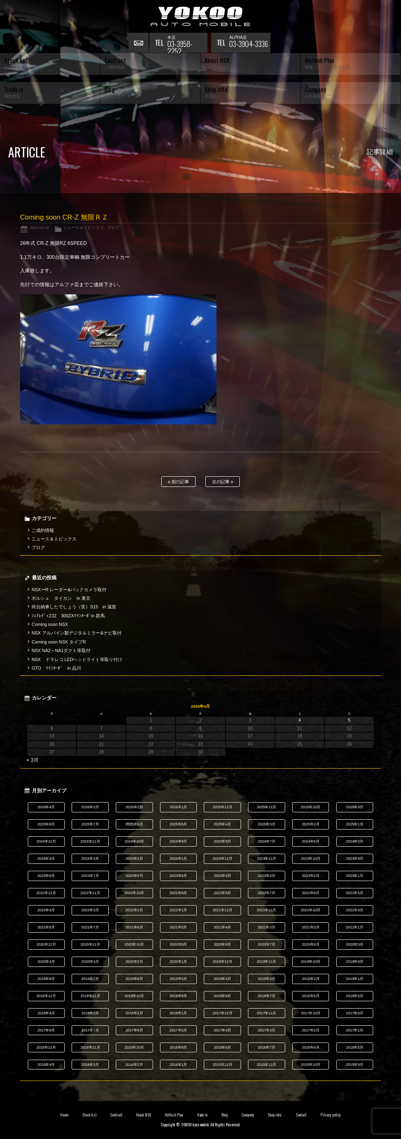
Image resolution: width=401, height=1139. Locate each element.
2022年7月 (266, 893)
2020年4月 (46, 962)
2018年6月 (311, 996)
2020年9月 (178, 944)
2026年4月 (46, 807)
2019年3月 (266, 979)
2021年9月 (354, 910)
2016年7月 (266, 1047)
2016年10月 (134, 1047)
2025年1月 (354, 824)
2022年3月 (90, 910)
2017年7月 (90, 1030)
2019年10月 (310, 962)
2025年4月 (222, 824)
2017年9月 (354, 1013)
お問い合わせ (138, 43)
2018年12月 (46, 996)
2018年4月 (46, 1013)
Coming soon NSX (50, 624)
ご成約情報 (43, 530)
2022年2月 (134, 910)
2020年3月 (90, 962)
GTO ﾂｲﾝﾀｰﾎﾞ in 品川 (56, 668)
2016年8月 (222, 1047)
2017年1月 (354, 1030)
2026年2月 (134, 807)
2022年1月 (178, 910)
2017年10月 (310, 1013)
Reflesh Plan (174, 1115)
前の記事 (178, 481)
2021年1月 (354, 927)
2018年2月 (134, 1013)
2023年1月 (354, 876)
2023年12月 (222, 858)
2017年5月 (178, 1030)
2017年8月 (46, 1030)
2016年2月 (134, 1065)
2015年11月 (266, 1065)
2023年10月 (310, 858)
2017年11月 (266, 1013)
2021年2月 (311, 927)
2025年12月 (222, 807)
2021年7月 (90, 927)
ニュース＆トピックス (83, 227)
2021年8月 (46, 927)
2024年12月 (46, 841)
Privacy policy (330, 1115)
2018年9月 (178, 996)
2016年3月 (90, 1065)
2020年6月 (311, 944)
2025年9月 (354, 807)
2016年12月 (46, 1047)
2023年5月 (178, 876)
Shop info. (275, 1115)
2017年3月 (266, 1030)
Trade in (202, 1115)
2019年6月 (134, 979)
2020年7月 (266, 944)
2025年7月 (90, 824)
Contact (301, 1115)
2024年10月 (134, 841)
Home (64, 1115)
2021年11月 (266, 910)
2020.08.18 (39, 227)
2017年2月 (311, 1030)
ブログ (113, 227)
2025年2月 (311, 824)
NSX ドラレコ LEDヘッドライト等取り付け (77, 659)
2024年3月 (90, 858)
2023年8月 (46, 876)
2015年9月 (354, 1065)
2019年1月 (354, 979)
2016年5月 (354, 1047)
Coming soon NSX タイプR (59, 641)
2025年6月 (134, 824)
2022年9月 (178, 893)
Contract (116, 1115)
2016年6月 (311, 1047)
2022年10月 (134, 893)
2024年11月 (90, 841)
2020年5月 (354, 944)
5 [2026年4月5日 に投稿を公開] (349, 719)
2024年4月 (46, 858)
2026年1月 (178, 807)
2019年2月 (311, 979)
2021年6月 (134, 927)
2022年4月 (46, 910)
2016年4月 (46, 1065)
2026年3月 (90, 807)
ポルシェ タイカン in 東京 (61, 598)
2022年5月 (354, 893)
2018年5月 (354, 996)
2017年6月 (134, 1030)
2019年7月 (90, 979)
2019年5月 (178, 979)
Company (247, 1115)
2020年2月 (134, 962)
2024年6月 (311, 841)
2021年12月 (222, 910)
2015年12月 (222, 1065)
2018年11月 (90, 996)
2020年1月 (178, 962)
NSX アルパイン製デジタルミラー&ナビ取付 (76, 632)
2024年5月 (354, 841)
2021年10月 (310, 910)
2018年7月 (266, 996)
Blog (224, 1115)
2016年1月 (178, 1065)
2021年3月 (266, 927)
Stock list (89, 1115)
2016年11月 (90, 1047)
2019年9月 (354, 962)
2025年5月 (178, 824)
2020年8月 (222, 944)
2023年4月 (222, 876)
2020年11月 (90, 944)
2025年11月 (266, 807)
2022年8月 (222, 893)
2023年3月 (266, 876)
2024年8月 (222, 841)
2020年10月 (134, 944)
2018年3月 (90, 1013)
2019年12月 (222, 962)
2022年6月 (311, 893)
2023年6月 (134, 876)
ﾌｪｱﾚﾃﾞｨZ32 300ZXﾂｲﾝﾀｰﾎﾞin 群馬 (68, 615)
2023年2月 (311, 876)
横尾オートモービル (200, 16)
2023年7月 (90, 876)
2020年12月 (46, 944)
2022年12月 (46, 893)
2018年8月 (222, 996)
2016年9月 (178, 1047)
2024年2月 (134, 858)
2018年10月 (134, 996)
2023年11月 (266, 858)
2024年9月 (178, 841)
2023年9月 (354, 858)
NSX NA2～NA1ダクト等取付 (61, 650)
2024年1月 (178, 858)
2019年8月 (46, 979)
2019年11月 (266, 962)
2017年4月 (222, 1030)
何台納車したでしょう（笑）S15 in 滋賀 (74, 606)
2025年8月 (46, 824)
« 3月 (32, 760)
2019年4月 (222, 979)
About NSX (143, 1115)
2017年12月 (222, 1013)
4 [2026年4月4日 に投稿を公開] (299, 719)
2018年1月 (178, 1013)
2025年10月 (310, 807)
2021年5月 (178, 927)
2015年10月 (310, 1065)
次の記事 (223, 481)
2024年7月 (266, 841)
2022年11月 (90, 893)
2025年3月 (266, 824)
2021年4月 (222, 927)
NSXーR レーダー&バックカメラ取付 (69, 589)
